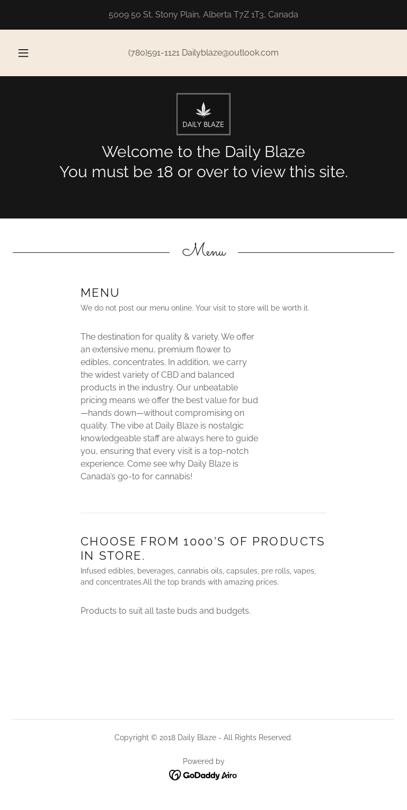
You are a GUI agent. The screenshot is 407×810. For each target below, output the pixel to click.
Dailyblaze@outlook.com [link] (230, 53)
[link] (203, 114)
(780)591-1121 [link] (154, 53)
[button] (29, 52)
